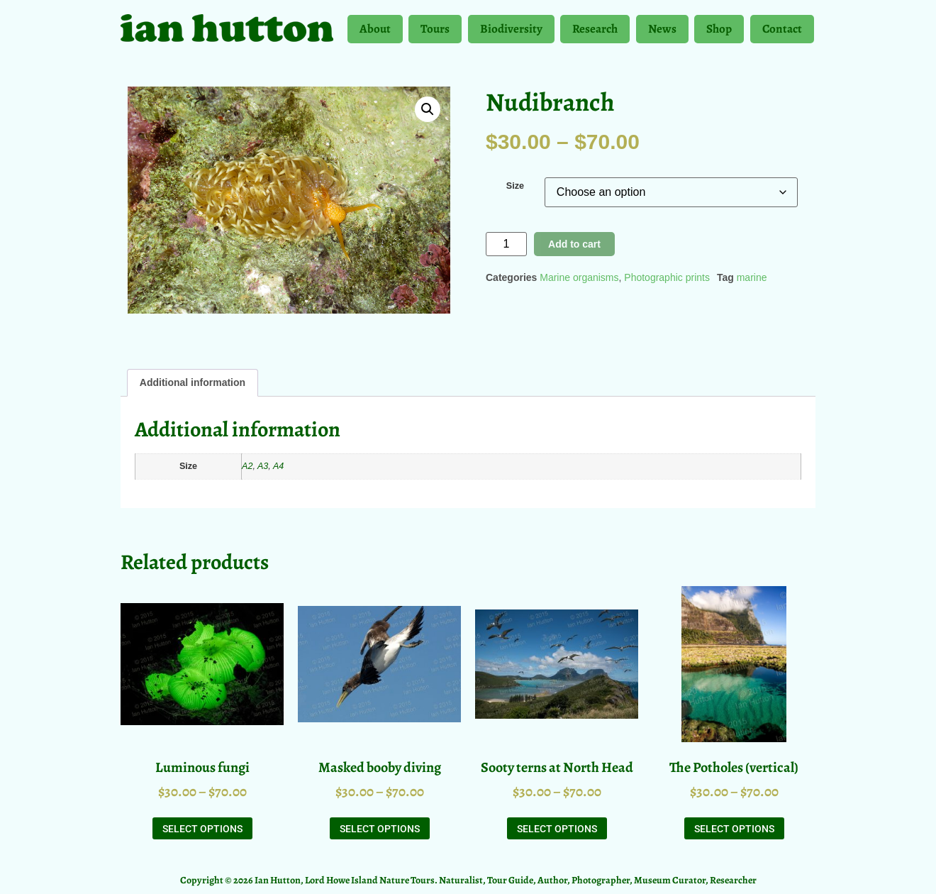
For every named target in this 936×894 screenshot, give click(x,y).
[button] (427, 109)
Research (595, 32)
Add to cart (574, 244)
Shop (719, 32)
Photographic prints (667, 277)
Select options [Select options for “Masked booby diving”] (380, 828)
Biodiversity (511, 32)
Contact (782, 29)
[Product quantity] (506, 244)
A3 (262, 466)
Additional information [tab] (192, 382)
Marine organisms (579, 277)
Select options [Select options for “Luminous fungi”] (202, 828)
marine (752, 277)
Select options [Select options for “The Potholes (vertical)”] (734, 828)
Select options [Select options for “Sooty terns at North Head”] (557, 828)
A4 (278, 466)
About (375, 32)
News (662, 32)
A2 (247, 466)
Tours (435, 32)
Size (515, 186)
